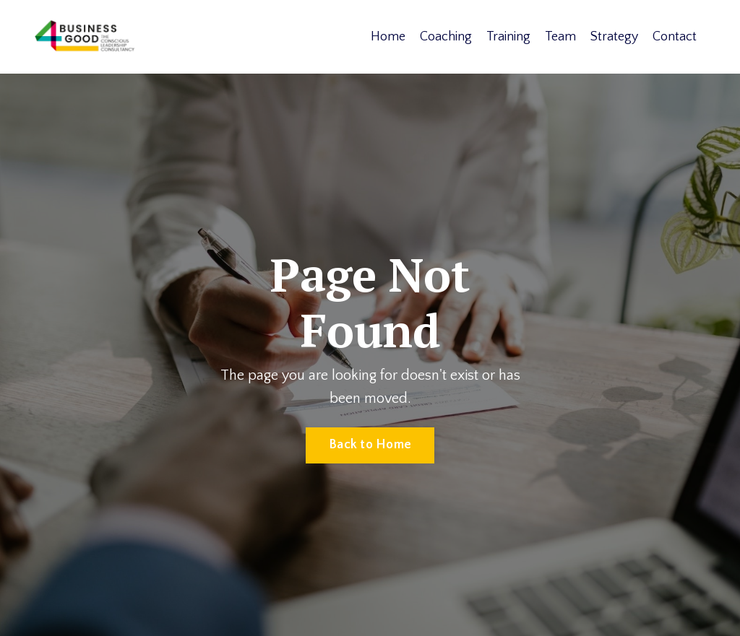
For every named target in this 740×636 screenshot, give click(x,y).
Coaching (446, 37)
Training (508, 37)
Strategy (614, 37)
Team (560, 37)
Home (388, 37)
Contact (675, 37)
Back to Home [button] (370, 444)
